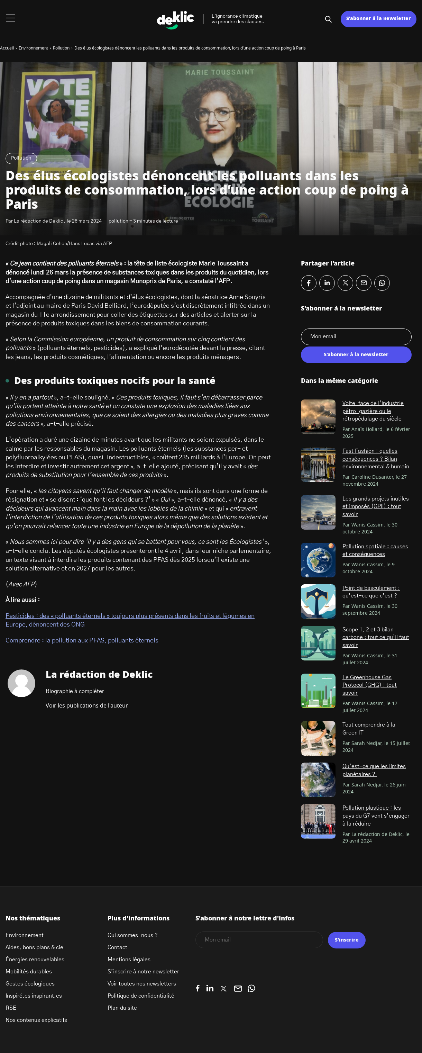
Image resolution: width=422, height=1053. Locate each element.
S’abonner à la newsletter (378, 18)
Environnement (25, 935)
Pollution (21, 158)
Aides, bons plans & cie (34, 947)
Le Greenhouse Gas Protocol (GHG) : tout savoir (369, 685)
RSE (11, 1008)
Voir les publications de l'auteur (87, 706)
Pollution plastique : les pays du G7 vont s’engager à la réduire (376, 815)
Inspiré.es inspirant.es (34, 996)
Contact (117, 947)
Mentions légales (129, 959)
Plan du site (122, 1008)
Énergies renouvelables (35, 959)
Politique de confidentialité (141, 996)
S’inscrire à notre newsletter (143, 971)
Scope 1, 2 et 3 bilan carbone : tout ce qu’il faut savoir (375, 637)
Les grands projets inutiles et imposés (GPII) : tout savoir (375, 506)
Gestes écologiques (30, 984)
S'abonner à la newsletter (356, 354)
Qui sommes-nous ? (133, 935)
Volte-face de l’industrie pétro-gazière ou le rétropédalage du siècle (373, 411)
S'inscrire (347, 940)
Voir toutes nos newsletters (142, 984)
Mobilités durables (29, 971)
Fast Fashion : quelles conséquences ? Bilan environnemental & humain (375, 458)
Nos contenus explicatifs (36, 1020)
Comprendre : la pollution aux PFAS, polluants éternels (82, 641)
